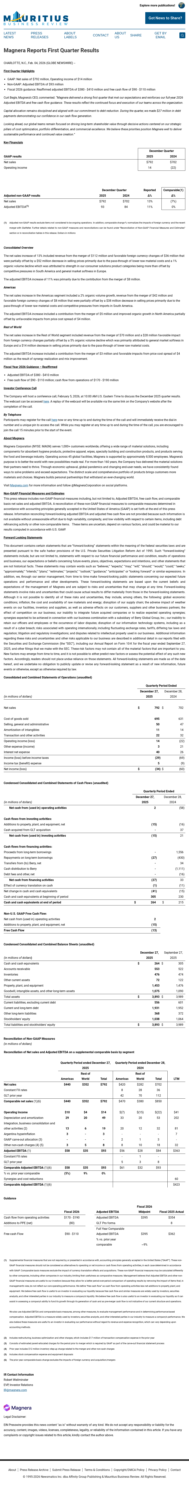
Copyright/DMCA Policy (129, 1470)
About (12, 1470)
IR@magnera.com (15, 1390)
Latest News (10, 35)
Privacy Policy (157, 1470)
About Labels (70, 35)
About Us (120, 35)
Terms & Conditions (97, 1470)
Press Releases (39, 35)
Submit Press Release (66, 1470)
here (46, 401)
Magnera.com (19, 485)
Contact (101, 35)
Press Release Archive (34, 1470)
